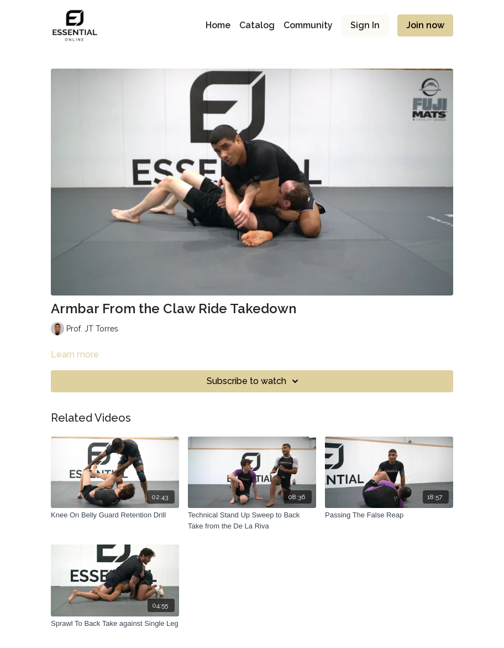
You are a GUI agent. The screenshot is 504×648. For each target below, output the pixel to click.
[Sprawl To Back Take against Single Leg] (115, 623)
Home (218, 25)
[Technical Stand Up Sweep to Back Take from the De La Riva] (252, 520)
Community (308, 25)
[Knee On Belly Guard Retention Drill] (115, 515)
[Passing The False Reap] (389, 515)
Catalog (257, 25)
